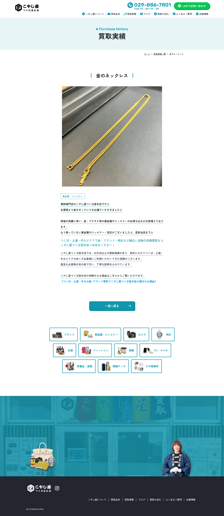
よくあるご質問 (184, 14)
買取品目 (115, 14)
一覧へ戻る (112, 306)
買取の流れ (163, 14)
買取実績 (131, 14)
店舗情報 (203, 14)
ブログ (146, 14)
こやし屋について (95, 14)
